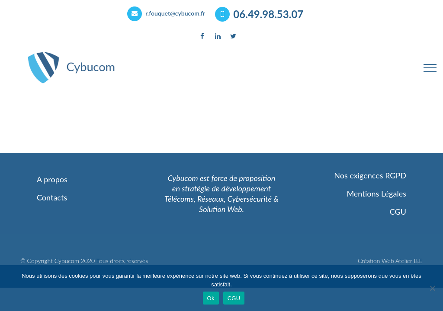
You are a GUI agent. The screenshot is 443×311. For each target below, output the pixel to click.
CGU (234, 298)
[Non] (432, 288)
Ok (211, 298)
